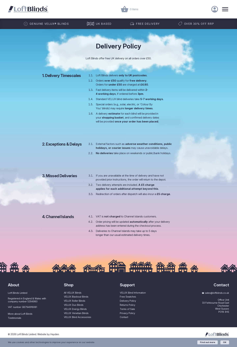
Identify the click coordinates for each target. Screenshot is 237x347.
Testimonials (14, 318)
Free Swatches (128, 296)
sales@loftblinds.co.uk (215, 292)
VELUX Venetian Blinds (76, 313)
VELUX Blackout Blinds (76, 296)
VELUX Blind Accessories (77, 317)
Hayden (54, 334)
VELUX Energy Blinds (75, 309)
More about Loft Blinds (20, 313)
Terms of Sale (127, 309)
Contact (124, 317)
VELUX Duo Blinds (73, 304)
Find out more (207, 342)
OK (224, 342)
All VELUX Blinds (72, 292)
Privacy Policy (127, 313)
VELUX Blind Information (133, 292)
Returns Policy (127, 304)
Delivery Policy (128, 300)
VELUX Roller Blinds (74, 300)
